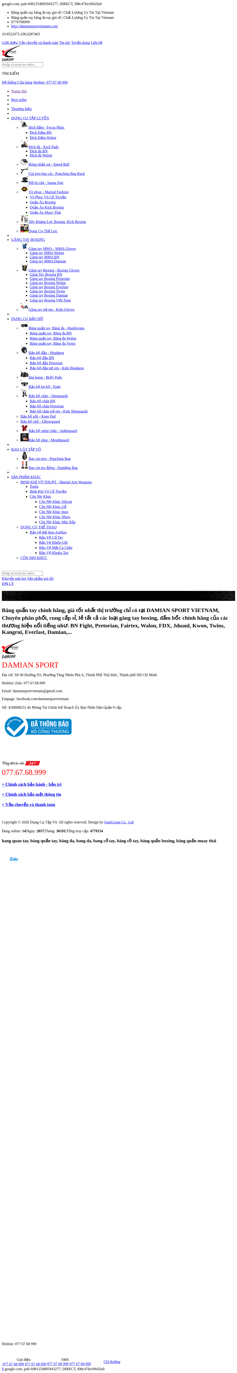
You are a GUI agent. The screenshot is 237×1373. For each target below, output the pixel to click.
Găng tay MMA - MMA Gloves (48, 249)
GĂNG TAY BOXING (28, 240)
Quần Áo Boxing (43, 202)
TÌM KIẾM (10, 73)
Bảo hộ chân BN (42, 401)
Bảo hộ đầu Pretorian (46, 363)
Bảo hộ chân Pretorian (47, 406)
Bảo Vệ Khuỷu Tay (54, 553)
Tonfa (34, 486)
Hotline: (50, 82)
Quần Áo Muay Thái (45, 212)
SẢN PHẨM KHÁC (26, 477)
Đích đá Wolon (41, 155)
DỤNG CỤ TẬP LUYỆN (30, 118)
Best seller (19, 100)
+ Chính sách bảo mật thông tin (31, 794)
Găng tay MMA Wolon (47, 253)
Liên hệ (96, 43)
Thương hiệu (21, 109)
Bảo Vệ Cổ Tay (51, 537)
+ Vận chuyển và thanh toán (28, 804)
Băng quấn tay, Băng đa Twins (53, 343)
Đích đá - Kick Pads (39, 147)
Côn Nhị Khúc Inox (53, 512)
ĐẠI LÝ (8, 584)
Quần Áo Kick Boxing (47, 207)
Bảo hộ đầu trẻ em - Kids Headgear (57, 368)
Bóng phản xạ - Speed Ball (44, 164)
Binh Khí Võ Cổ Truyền (48, 491)
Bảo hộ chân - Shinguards (44, 396)
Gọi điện (16, 1360)
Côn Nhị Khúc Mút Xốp (57, 522)
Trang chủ (19, 91)
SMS (58, 1360)
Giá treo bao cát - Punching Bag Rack (52, 174)
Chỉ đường (106, 1362)
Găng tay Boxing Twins (47, 291)
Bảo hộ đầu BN (42, 358)
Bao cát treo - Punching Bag (45, 459)
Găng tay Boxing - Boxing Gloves (49, 270)
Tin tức (64, 43)
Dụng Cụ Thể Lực (39, 231)
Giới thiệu (10, 43)
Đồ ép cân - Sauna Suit (41, 183)
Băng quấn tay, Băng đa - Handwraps (52, 328)
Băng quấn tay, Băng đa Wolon (53, 338)
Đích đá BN (38, 151)
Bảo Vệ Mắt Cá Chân (55, 548)
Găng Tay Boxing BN (46, 274)
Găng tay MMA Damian (48, 261)
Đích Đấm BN (41, 132)
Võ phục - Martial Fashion (44, 192)
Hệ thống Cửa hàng (17, 82)
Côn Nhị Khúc (40, 496)
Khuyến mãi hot (14, 578)
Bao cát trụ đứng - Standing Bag (49, 468)
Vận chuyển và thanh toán (38, 43)
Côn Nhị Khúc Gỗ (52, 507)
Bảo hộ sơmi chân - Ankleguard (48, 431)
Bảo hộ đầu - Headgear (42, 353)
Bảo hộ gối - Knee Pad (38, 416)
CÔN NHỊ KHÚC (33, 558)
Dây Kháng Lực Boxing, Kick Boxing (53, 222)
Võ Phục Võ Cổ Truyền (48, 197)
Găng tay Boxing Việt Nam (50, 300)
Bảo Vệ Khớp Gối (53, 542)
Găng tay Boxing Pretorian (50, 279)
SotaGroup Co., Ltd (119, 822)
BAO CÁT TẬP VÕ (26, 449)
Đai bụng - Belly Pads (41, 377)
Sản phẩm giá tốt (40, 578)
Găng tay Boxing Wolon (48, 283)
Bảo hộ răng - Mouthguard (44, 440)
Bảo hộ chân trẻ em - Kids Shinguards (59, 411)
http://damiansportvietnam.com (34, 26)
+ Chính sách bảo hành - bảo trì (32, 784)
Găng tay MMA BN (44, 257)
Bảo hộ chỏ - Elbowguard (40, 421)
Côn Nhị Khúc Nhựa (54, 517)
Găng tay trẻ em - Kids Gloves (47, 309)
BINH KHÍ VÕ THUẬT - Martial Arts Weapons (56, 482)
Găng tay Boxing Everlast (49, 287)
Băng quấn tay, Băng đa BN (51, 333)
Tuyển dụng (80, 43)
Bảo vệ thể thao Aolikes (48, 532)
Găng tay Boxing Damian (49, 295)
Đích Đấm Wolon (43, 138)
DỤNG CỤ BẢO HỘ (27, 319)
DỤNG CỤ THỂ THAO (38, 527)
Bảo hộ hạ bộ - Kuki (40, 387)
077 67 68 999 (13, 1364)
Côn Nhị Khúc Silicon (55, 502)
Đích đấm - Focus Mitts (42, 127)
